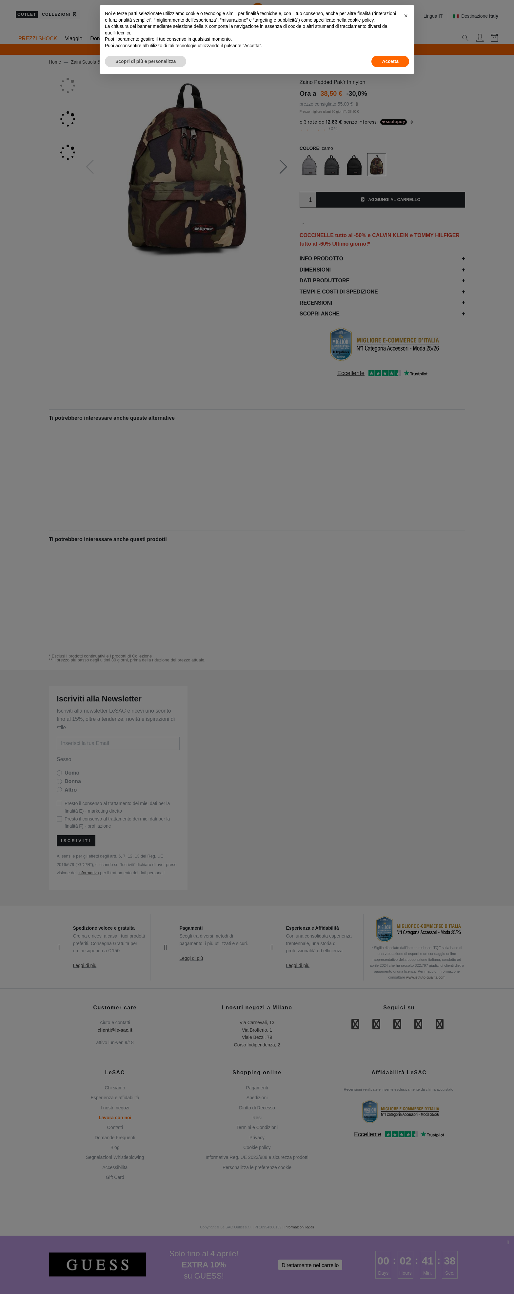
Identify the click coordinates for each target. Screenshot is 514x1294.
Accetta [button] (390, 61)
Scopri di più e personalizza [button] (145, 61)
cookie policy (360, 20)
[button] (406, 15)
